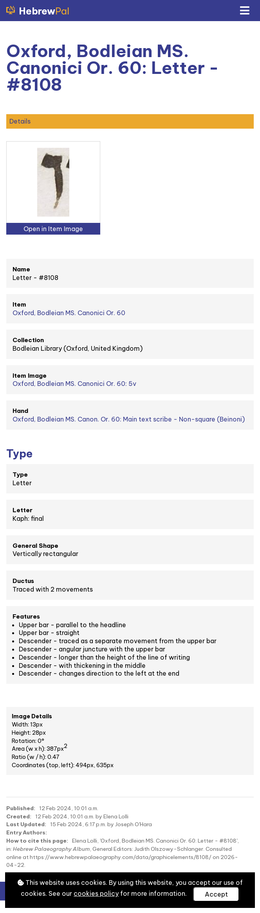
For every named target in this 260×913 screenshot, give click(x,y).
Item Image (30, 375)
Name (21, 269)
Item (19, 304)
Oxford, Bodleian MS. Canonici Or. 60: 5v (74, 383)
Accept (216, 894)
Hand (20, 410)
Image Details (32, 716)
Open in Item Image (53, 229)
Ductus (23, 581)
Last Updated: (26, 824)
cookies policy (96, 893)
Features (26, 616)
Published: (20, 808)
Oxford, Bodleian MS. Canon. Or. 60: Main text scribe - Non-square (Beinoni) (129, 419)
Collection (28, 340)
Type (20, 474)
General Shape (35, 545)
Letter (22, 510)
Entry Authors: (26, 832)
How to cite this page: (37, 840)
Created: (18, 816)
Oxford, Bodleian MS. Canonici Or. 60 (69, 313)
